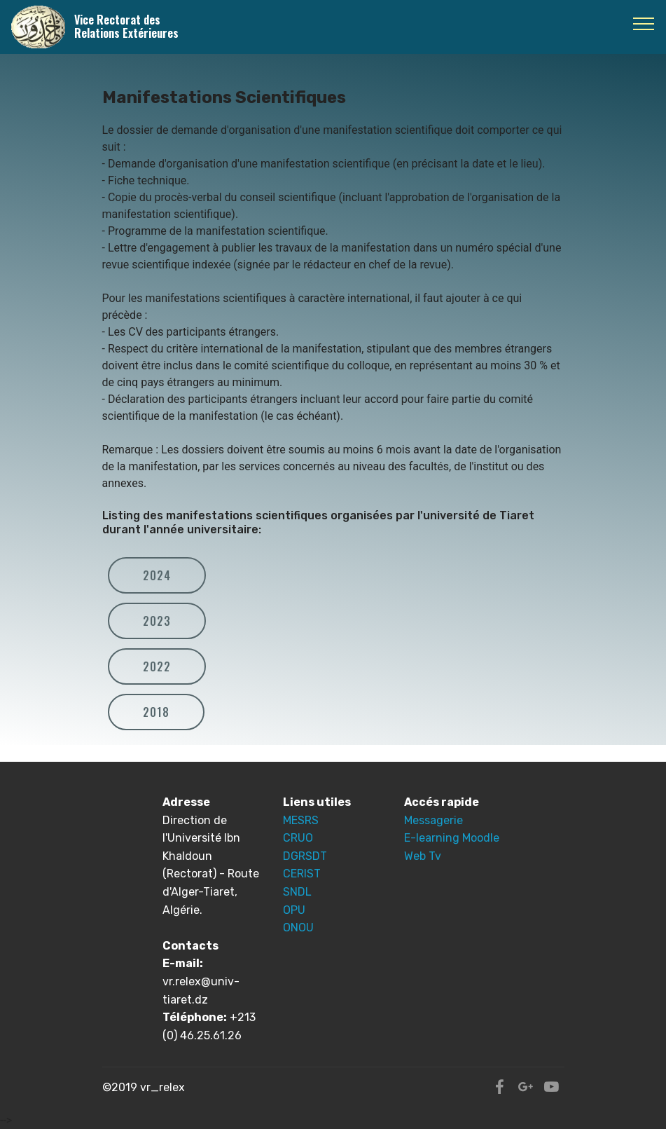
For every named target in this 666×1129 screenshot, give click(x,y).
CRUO (298, 837)
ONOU (298, 927)
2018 (156, 712)
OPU (294, 910)
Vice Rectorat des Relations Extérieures (126, 26)
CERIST (302, 873)
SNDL (297, 891)
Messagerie (433, 820)
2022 (157, 666)
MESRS (301, 820)
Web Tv (422, 856)
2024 (157, 575)
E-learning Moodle (451, 837)
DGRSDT (305, 856)
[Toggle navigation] (644, 23)
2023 (157, 621)
